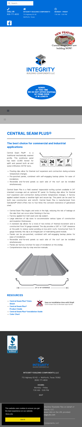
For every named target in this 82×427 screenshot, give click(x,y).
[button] (8, 110)
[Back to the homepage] (41, 64)
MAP (41, 395)
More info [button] (9, 414)
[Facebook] (9, 24)
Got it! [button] (22, 419)
